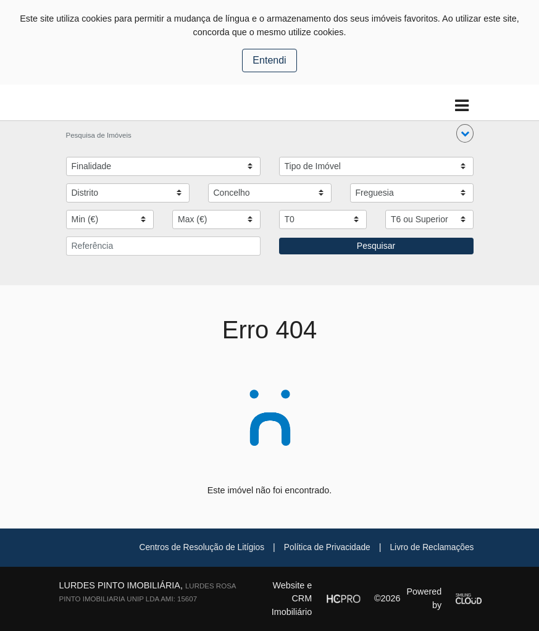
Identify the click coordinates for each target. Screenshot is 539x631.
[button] (465, 133)
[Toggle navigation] (462, 106)
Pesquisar (376, 246)
